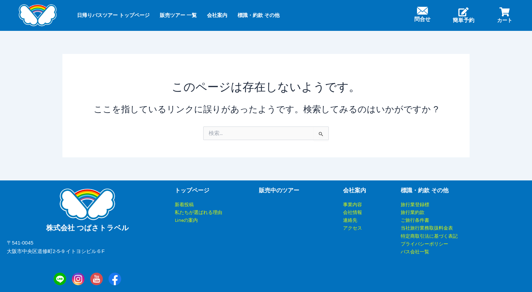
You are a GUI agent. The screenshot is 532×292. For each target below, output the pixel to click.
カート (504, 20)
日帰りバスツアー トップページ (113, 15)
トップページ (192, 190)
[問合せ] (422, 11)
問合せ (422, 19)
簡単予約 (463, 20)
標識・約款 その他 (259, 15)
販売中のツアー (279, 190)
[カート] (504, 12)
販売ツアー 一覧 (178, 15)
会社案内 (217, 15)
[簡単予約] (463, 12)
